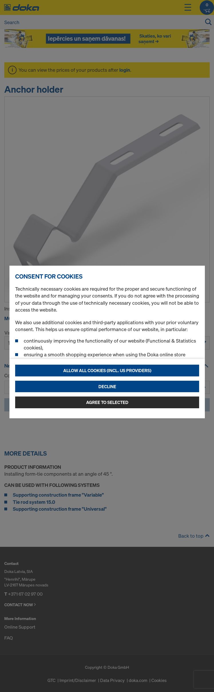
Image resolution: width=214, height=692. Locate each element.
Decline (107, 386)
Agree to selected (107, 402)
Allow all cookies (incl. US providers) (107, 370)
